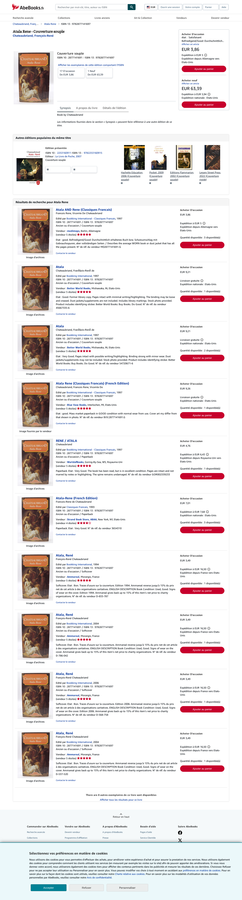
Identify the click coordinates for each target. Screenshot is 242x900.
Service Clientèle (148, 837)
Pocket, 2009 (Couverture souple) (156, 176)
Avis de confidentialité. (99, 877)
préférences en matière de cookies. (202, 870)
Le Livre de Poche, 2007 (68, 156)
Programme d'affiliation (76, 837)
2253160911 (64, 152)
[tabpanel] (116, 120)
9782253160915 (93, 152)
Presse (105, 837)
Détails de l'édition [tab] (114, 108)
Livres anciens (102, 17)
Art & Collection (143, 17)
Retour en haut (121, 816)
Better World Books (78, 288)
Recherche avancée (23, 17)
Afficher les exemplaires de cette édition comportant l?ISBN (91, 64)
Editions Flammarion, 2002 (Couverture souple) (182, 176)
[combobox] (91, 7)
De (71, 72)
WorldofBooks (75, 461)
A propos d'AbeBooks (113, 832)
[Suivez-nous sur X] (180, 840)
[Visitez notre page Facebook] (180, 833)
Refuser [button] (86, 887)
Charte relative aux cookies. (130, 873)
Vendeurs (181, 17)
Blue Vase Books (76, 404)
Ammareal (73, 576)
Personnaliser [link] (127, 887)
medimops (73, 230)
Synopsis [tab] (65, 108)
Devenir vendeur (220, 17)
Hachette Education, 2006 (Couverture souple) (132, 176)
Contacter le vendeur (66, 253)
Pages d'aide (146, 832)
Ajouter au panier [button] (204, 68)
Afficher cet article (190, 44)
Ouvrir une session (170, 7)
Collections (64, 17)
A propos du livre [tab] (86, 108)
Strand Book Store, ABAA (82, 519)
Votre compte (192, 7)
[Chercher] (132, 7)
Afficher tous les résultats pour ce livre (121, 799)
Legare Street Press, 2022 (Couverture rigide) (210, 176)
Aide (224, 7)
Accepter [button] (48, 887)
